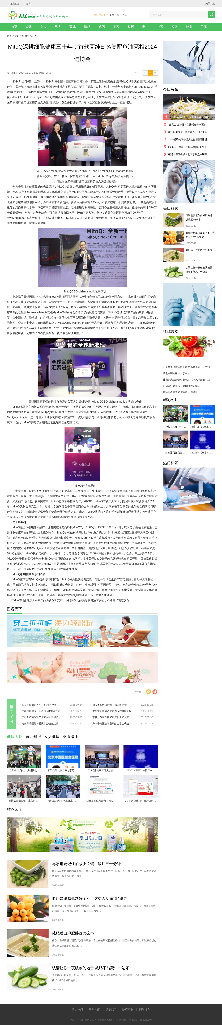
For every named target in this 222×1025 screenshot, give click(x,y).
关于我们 (210, 3)
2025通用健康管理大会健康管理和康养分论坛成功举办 (102, 770)
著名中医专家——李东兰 (176, 373)
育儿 (72, 26)
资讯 (29, 26)
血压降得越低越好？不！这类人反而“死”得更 (89, 898)
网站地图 (144, 1009)
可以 (124, 14)
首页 (14, 26)
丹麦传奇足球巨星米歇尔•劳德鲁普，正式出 (186, 367)
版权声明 (127, 1009)
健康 (111, 14)
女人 (43, 26)
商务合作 (94, 1009)
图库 (203, 26)
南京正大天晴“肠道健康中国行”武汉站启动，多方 (64, 800)
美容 (116, 26)
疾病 (174, 26)
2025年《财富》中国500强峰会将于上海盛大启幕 (141, 770)
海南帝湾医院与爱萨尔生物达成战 (40, 723)
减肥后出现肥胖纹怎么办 (73, 933)
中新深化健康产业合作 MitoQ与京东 (41, 711)
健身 (189, 26)
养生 (145, 26)
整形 (131, 26)
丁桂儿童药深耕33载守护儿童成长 (40, 717)
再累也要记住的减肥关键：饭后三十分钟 (86, 864)
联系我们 (111, 1009)
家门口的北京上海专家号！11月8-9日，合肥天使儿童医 (64, 770)
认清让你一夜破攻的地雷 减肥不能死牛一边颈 (90, 968)
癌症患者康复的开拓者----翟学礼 (180, 392)
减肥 (102, 26)
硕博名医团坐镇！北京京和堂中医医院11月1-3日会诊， (25, 800)
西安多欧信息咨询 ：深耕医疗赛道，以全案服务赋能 (102, 800)
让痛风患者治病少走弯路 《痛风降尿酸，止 (186, 379)
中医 (160, 26)
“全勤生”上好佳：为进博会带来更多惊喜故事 (25, 770)
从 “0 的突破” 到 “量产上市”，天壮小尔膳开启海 (141, 800)
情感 (87, 26)
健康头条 (27, 35)
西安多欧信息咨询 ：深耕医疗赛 (39, 704)
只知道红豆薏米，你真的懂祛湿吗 (181, 386)
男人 (58, 26)
